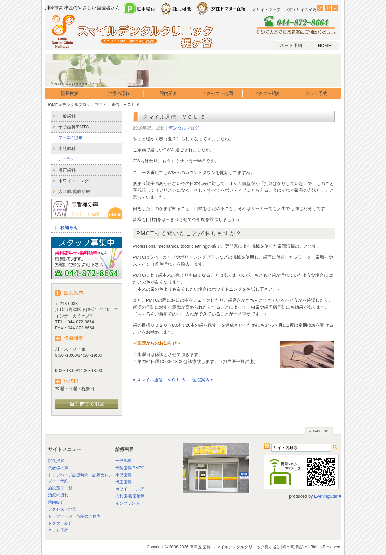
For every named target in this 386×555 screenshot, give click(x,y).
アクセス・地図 (217, 93)
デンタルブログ (76, 105)
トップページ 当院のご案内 (74, 516)
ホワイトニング (73, 180)
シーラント (68, 159)
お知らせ (69, 227)
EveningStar (326, 496)
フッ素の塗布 (70, 138)
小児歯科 (67, 148)
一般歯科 (67, 116)
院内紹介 (168, 93)
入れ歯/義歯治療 (74, 191)
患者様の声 (58, 468)
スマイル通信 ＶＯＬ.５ (161, 379)
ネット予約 (291, 45)
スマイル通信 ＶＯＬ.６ (174, 117)
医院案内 (201, 379)
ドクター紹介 (267, 93)
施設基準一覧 (60, 488)
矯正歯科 (67, 170)
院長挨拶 (69, 93)
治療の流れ (119, 93)
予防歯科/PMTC (73, 127)
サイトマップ (268, 9)
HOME (324, 45)
